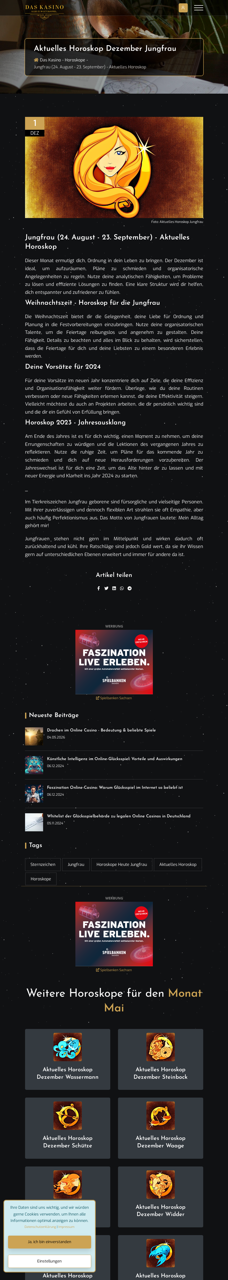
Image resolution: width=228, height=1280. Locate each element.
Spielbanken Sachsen (114, 698)
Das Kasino (50, 60)
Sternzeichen (42, 864)
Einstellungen (49, 1261)
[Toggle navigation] (198, 8)
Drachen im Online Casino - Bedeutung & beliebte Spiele (101, 730)
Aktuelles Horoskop (177, 864)
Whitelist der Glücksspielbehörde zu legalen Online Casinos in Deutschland (119, 816)
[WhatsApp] (122, 588)
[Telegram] (129, 588)
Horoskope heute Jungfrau (122, 864)
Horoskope (75, 60)
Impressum (66, 1227)
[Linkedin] (114, 588)
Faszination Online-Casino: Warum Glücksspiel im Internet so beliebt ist (115, 788)
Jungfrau (76, 864)
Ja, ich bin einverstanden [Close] (49, 1241)
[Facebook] (99, 588)
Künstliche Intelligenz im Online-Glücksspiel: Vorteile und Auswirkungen (114, 759)
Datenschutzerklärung (40, 1227)
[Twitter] (106, 588)
